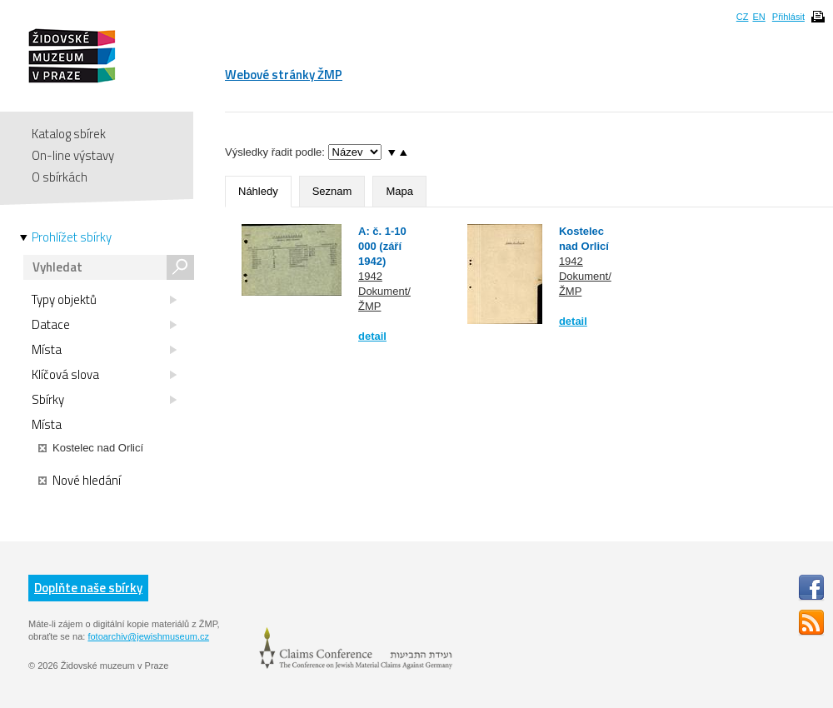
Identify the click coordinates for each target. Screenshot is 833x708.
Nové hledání (79, 480)
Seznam (332, 191)
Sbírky (104, 399)
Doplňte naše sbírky (88, 587)
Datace (104, 324)
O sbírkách (59, 177)
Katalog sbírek (69, 133)
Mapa (399, 191)
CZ (742, 17)
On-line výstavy (73, 155)
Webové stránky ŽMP (283, 74)
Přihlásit (788, 17)
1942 (370, 276)
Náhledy (258, 191)
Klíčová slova (104, 374)
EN (758, 17)
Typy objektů (104, 299)
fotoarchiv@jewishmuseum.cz (148, 636)
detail (372, 336)
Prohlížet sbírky (72, 237)
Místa (104, 349)
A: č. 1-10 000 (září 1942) (382, 246)
